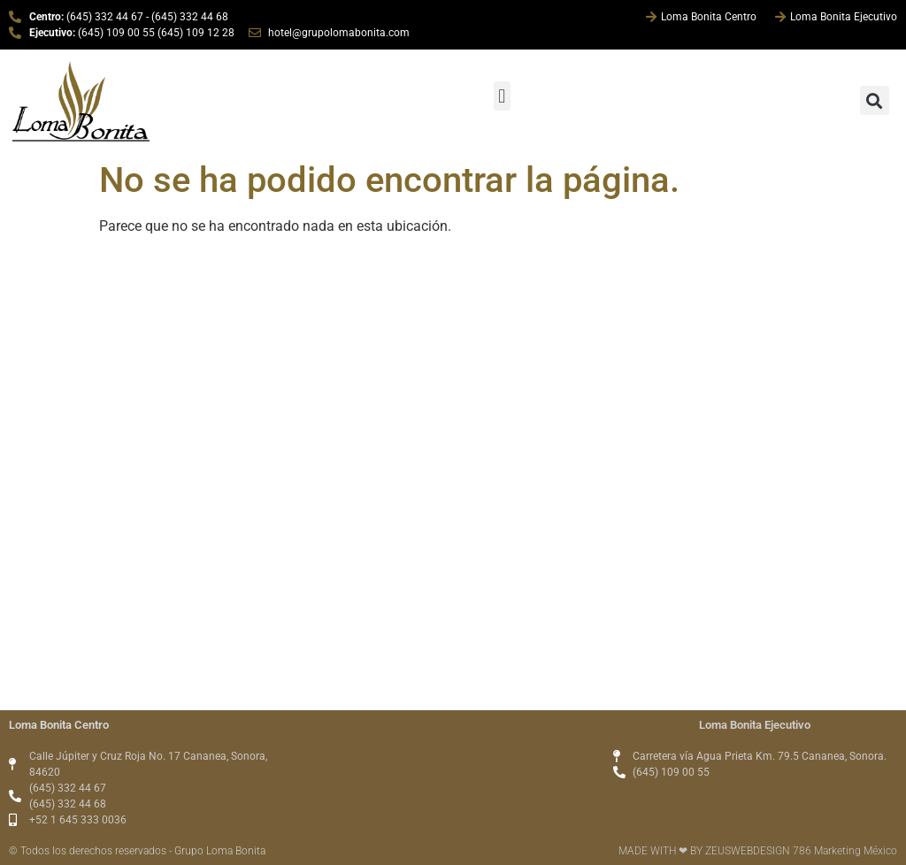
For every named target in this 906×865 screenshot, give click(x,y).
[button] (502, 96)
